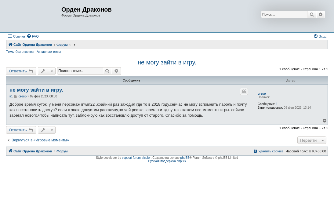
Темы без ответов (20, 51)
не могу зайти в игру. (167, 62)
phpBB (185, 157)
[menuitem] (33, 36)
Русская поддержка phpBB (167, 161)
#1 (11, 96)
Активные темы (49, 51)
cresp (262, 93)
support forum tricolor (136, 157)
